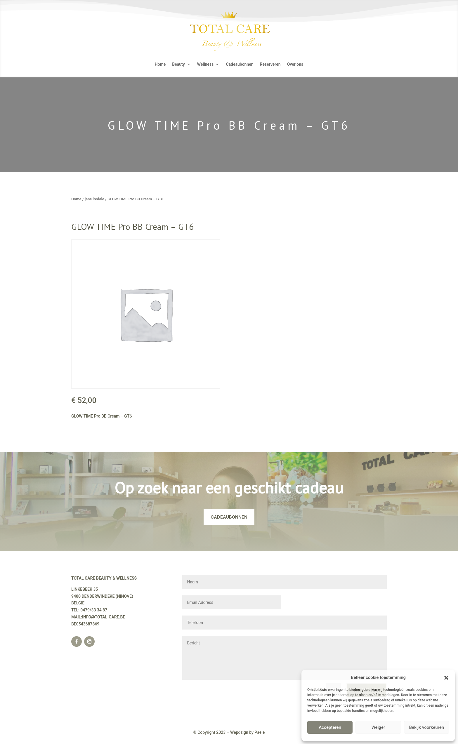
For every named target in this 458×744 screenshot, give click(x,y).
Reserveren (270, 64)
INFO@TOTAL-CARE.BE (103, 617)
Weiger (378, 727)
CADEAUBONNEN (229, 516)
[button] (446, 678)
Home (160, 64)
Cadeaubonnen (239, 64)
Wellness (205, 64)
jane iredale (94, 199)
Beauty (178, 64)
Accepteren (330, 727)
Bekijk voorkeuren (426, 727)
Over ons (295, 64)
